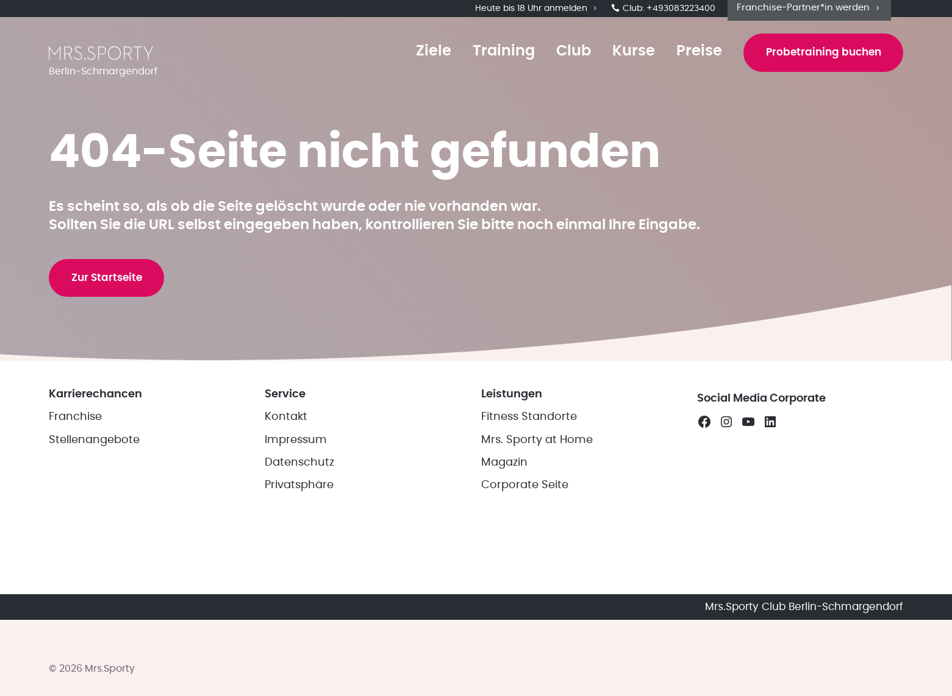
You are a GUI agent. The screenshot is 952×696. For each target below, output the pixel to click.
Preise (684, 62)
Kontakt (286, 502)
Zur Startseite (112, 342)
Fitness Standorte (529, 502)
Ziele (419, 62)
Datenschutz (299, 547)
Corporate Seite (524, 571)
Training (489, 62)
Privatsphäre (299, 571)
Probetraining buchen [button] (816, 63)
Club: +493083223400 (663, 12)
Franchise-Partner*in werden (809, 11)
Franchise (75, 502)
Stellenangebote (94, 525)
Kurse (619, 62)
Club (559, 62)
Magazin (504, 547)
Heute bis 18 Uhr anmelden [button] (537, 12)
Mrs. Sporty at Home (537, 525)
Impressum (296, 525)
